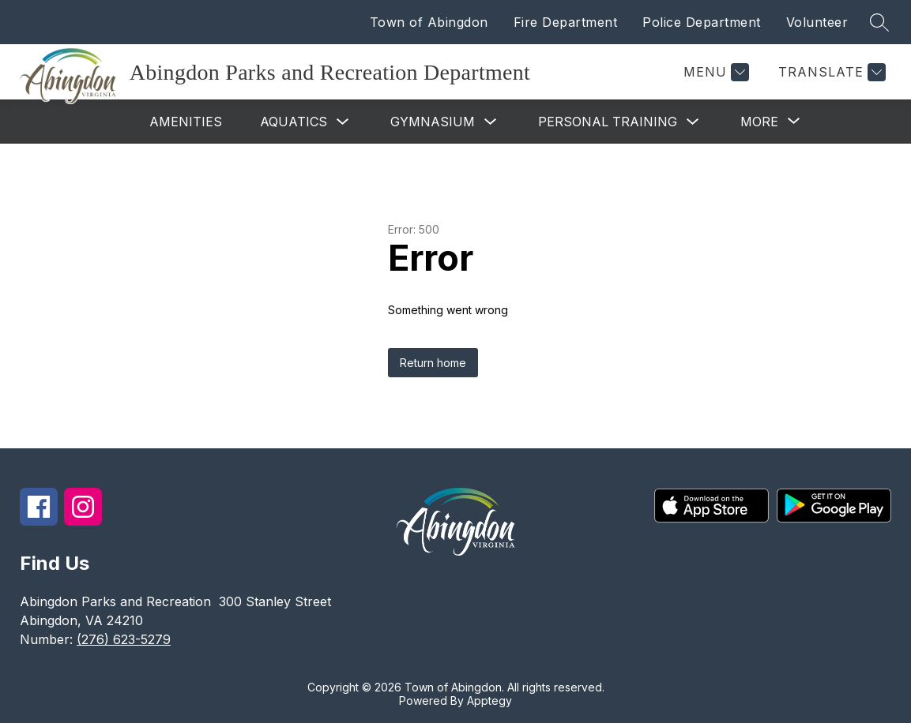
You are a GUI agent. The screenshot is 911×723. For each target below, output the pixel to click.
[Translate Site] (830, 72)
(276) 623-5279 (124, 639)
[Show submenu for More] (759, 121)
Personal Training (607, 121)
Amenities (185, 121)
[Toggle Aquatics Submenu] (342, 122)
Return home (433, 362)
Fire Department (566, 22)
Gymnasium (432, 121)
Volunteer (817, 22)
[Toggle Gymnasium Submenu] (490, 122)
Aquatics (293, 121)
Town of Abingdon (429, 22)
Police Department (701, 22)
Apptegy (489, 700)
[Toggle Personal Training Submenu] (692, 122)
